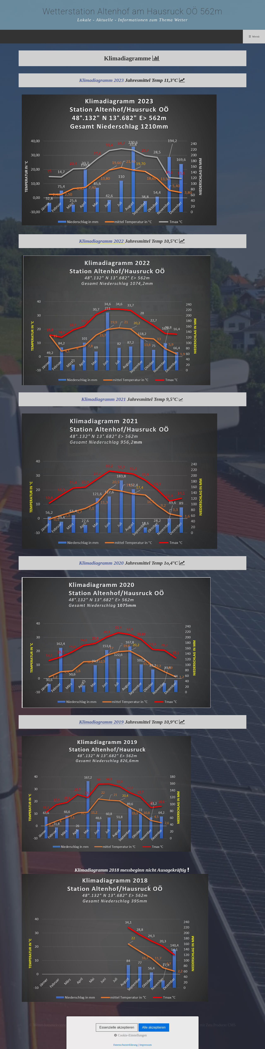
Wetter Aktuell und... (96, 36)
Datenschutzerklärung (125, 1044)
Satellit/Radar (133, 36)
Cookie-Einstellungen (130, 1035)
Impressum (146, 1044)
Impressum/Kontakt (189, 36)
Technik (159, 36)
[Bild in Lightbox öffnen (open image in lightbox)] (116, 320)
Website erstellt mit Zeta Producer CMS (206, 1025)
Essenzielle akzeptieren (116, 1027)
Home (64, 36)
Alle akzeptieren (154, 1027)
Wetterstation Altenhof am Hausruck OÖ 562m (133, 11)
